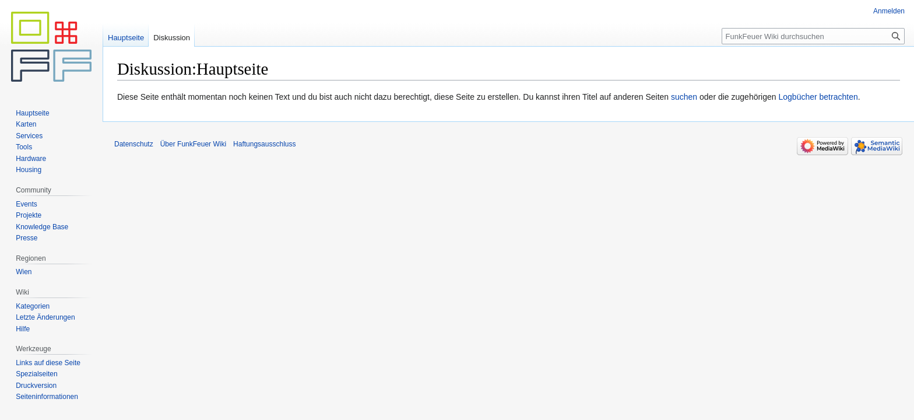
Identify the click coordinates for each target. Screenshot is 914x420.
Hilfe (23, 329)
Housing (28, 170)
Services (29, 136)
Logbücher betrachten (817, 97)
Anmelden (889, 11)
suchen (684, 97)
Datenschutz (133, 144)
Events (26, 204)
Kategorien (33, 306)
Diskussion (171, 37)
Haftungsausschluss (264, 144)
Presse (26, 238)
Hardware (31, 159)
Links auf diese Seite (48, 363)
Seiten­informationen (47, 397)
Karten (26, 124)
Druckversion (36, 386)
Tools (24, 147)
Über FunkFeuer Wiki (193, 144)
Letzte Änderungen (45, 317)
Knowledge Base (42, 227)
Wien (23, 272)
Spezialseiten (36, 374)
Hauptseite (126, 37)
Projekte (28, 215)
